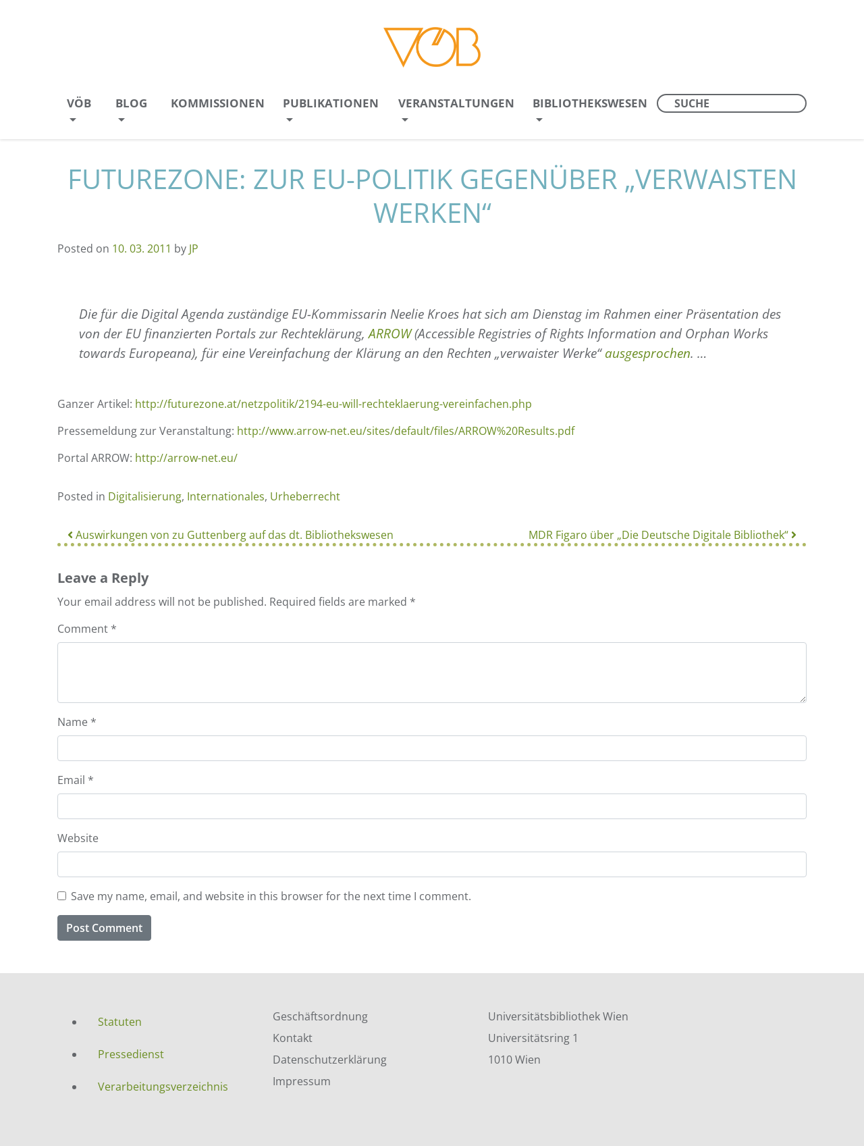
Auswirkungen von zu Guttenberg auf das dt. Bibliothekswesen (231, 534)
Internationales (226, 496)
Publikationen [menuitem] (331, 103)
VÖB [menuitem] (79, 103)
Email (75, 780)
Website (78, 838)
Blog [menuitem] (131, 103)
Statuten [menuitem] (120, 1021)
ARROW (390, 333)
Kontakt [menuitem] (293, 1038)
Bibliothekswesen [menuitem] (590, 103)
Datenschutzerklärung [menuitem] (330, 1059)
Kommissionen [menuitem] (218, 103)
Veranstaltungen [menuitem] (456, 103)
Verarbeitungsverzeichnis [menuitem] (163, 1086)
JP (193, 248)
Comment (87, 628)
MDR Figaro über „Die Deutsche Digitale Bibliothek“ (662, 534)
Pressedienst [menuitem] (131, 1054)
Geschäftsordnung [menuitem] (320, 1016)
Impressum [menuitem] (302, 1081)
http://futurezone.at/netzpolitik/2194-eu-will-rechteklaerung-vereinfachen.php (333, 403)
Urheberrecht (305, 496)
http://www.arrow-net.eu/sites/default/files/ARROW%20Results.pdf (405, 430)
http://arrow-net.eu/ (186, 457)
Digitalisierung (145, 496)
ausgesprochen (648, 353)
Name (77, 721)
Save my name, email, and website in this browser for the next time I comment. (271, 896)
